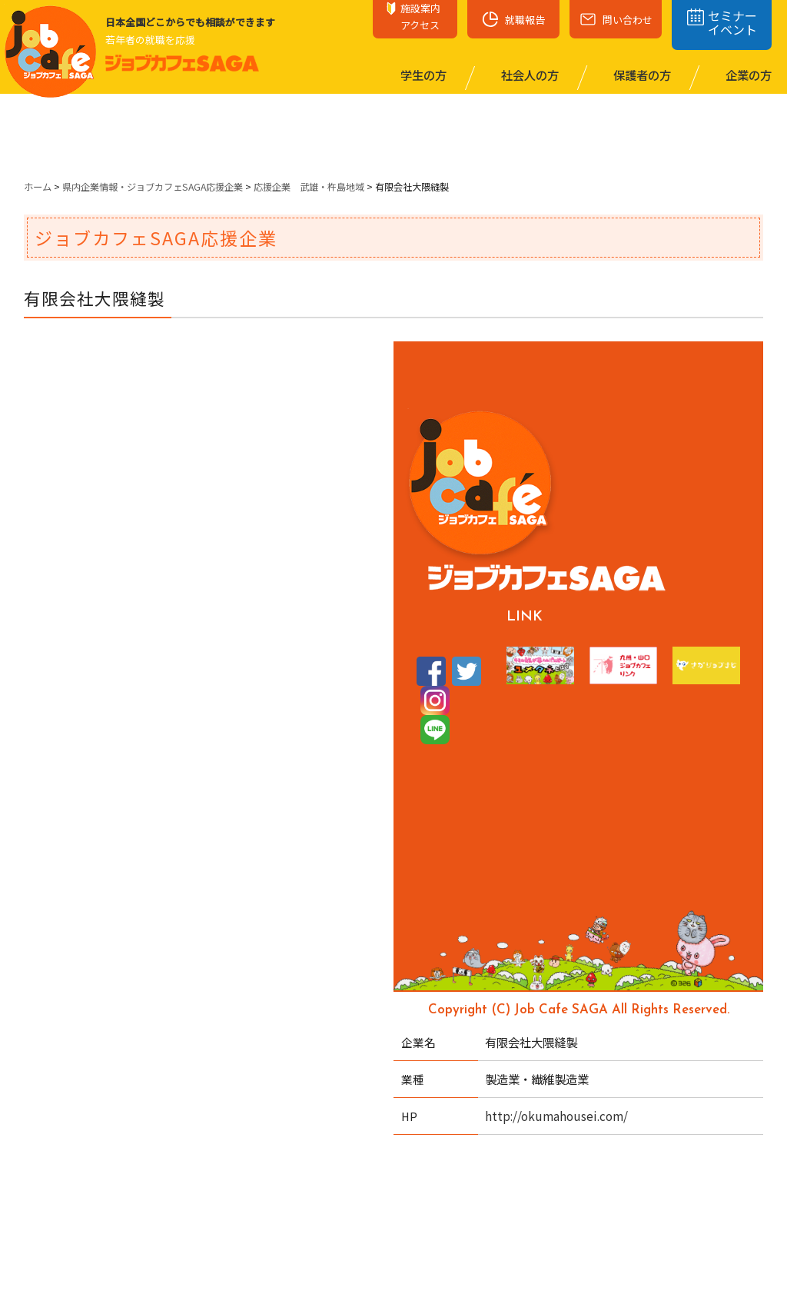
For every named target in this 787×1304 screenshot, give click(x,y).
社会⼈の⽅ (529, 74)
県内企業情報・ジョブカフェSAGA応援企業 (152, 187)
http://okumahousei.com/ (556, 1115)
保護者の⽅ (641, 74)
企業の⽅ (747, 74)
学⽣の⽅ (422, 74)
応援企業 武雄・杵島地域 (309, 187)
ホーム (37, 187)
